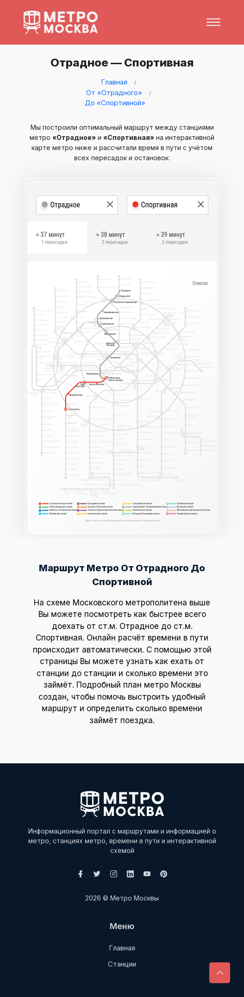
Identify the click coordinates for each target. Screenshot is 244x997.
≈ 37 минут (52, 240)
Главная (114, 82)
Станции (122, 964)
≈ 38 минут (112, 240)
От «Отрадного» (114, 92)
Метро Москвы (134, 898)
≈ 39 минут (172, 240)
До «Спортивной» (115, 102)
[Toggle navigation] (213, 22)
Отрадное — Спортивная (119, 62)
